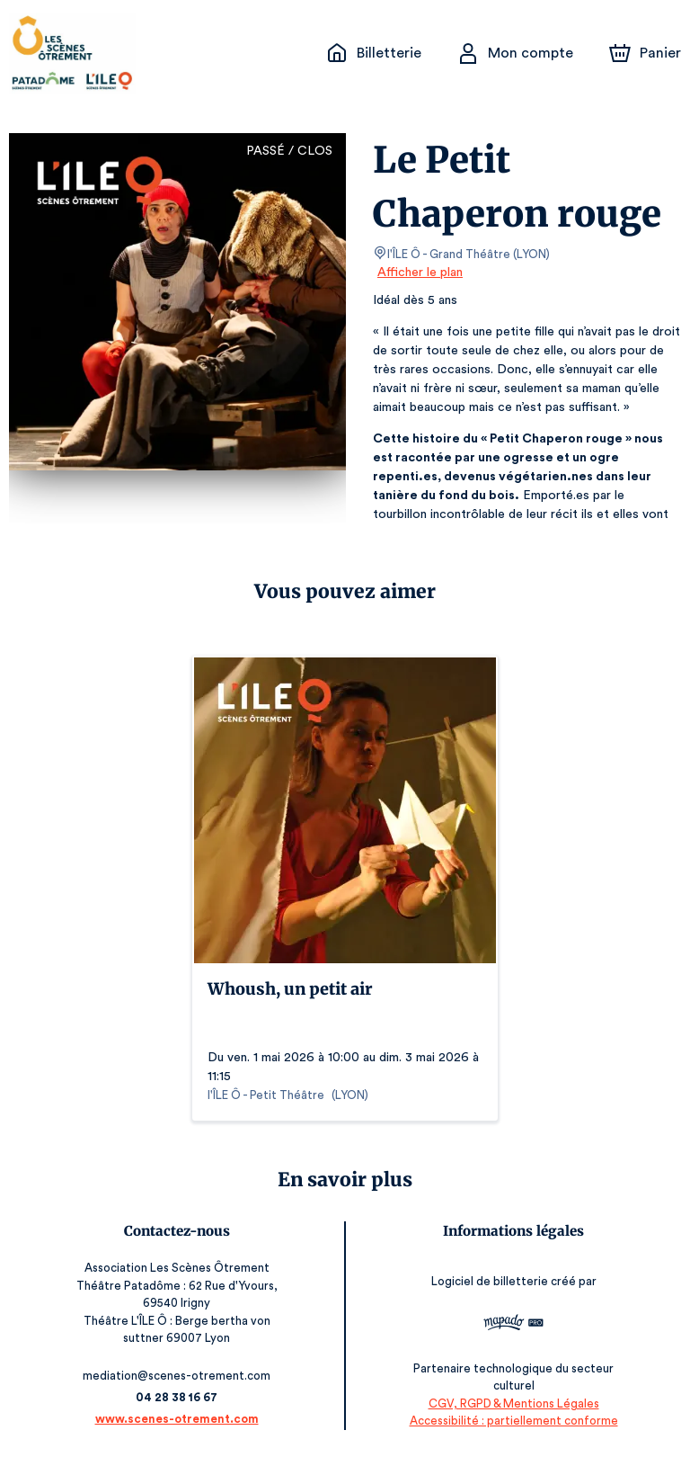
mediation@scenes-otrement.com (176, 1375)
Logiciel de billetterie (491, 1281)
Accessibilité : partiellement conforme (513, 1420)
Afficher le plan (418, 272)
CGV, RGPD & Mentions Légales (514, 1403)
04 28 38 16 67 (176, 1397)
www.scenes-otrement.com (177, 1419)
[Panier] (645, 53)
